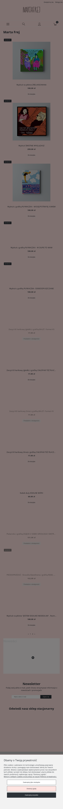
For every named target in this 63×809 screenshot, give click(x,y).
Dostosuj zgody (31, 789)
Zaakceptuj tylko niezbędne (31, 782)
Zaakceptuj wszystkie (31, 795)
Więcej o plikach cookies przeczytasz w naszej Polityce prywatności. (30, 776)
